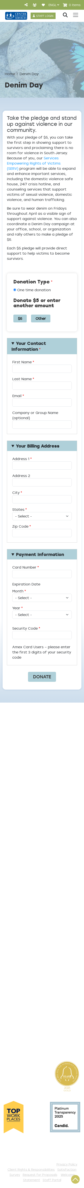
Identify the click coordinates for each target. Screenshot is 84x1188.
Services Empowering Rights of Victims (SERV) (34, 163)
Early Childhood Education (28, 858)
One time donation (34, 290)
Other (41, 318)
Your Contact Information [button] (28, 346)
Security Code (25, 628)
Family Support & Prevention (31, 865)
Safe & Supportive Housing (29, 873)
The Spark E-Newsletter (26, 1036)
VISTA (8, 1044)
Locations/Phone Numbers (29, 760)
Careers (11, 767)
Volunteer (12, 994)
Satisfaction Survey (22, 937)
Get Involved (15, 958)
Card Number (24, 567)
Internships (14, 774)
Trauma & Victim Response (29, 880)
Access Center (17, 908)
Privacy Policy (66, 1164)
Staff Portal (52, 1180)
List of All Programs (22, 922)
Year (16, 608)
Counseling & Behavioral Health (33, 851)
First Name (22, 362)
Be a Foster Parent (21, 1015)
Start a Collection (20, 979)
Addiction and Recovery (26, 837)
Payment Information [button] (40, 554)
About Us (12, 745)
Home (10, 73)
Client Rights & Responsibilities (31, 1169)
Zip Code (20, 526)
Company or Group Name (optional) (35, 415)
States (18, 509)
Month (17, 591)
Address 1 (20, 458)
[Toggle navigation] (75, 15)
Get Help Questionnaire (26, 915)
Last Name (22, 379)
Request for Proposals (40, 1175)
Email (17, 395)
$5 (20, 318)
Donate (10, 965)
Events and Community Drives (32, 972)
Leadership (14, 752)
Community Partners (23, 788)
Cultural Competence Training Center (32, 798)
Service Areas (16, 830)
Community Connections (27, 844)
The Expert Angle (19, 808)
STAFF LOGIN (44, 16)
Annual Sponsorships (23, 986)
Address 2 (21, 475)
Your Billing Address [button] (37, 446)
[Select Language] (54, 5)
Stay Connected (19, 1029)
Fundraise (12, 1022)
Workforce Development (27, 887)
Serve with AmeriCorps (25, 1001)
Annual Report (17, 781)
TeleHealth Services (22, 930)
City (16, 492)
